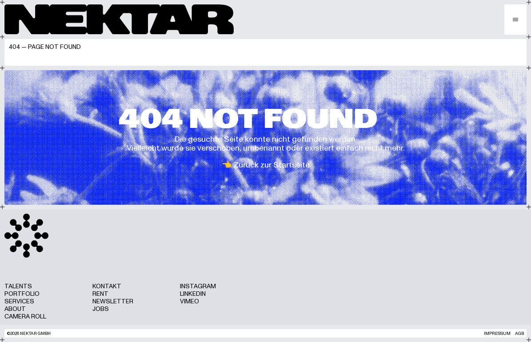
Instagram (198, 286)
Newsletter (112, 301)
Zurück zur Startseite (271, 165)
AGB (519, 333)
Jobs (100, 309)
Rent (100, 294)
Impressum (497, 333)
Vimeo (189, 301)
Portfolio (22, 294)
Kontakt (106, 286)
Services (19, 301)
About (15, 309)
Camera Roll (25, 316)
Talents (18, 286)
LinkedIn (193, 294)
